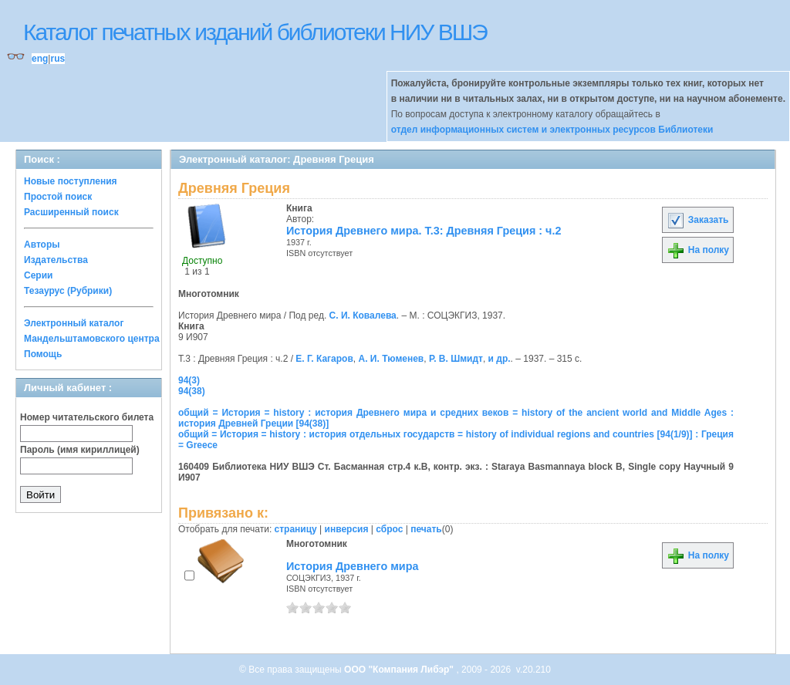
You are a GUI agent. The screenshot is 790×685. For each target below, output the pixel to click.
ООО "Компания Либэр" (400, 669)
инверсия (347, 529)
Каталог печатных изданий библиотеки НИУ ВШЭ (255, 32)
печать (426, 529)
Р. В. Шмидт (456, 358)
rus (57, 58)
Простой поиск (58, 196)
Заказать (697, 219)
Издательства (56, 260)
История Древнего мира (352, 566)
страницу (296, 529)
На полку (698, 250)
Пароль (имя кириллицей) (80, 449)
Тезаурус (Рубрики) (68, 290)
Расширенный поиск (71, 212)
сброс (389, 529)
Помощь (43, 354)
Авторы (42, 244)
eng (40, 58)
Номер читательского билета (87, 417)
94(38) (191, 391)
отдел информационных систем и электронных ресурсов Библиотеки (552, 129)
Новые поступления (70, 181)
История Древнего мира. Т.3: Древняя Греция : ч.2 (423, 230)
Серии (38, 275)
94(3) (189, 380)
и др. (499, 358)
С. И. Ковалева (363, 315)
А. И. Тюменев (391, 358)
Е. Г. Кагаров (324, 358)
